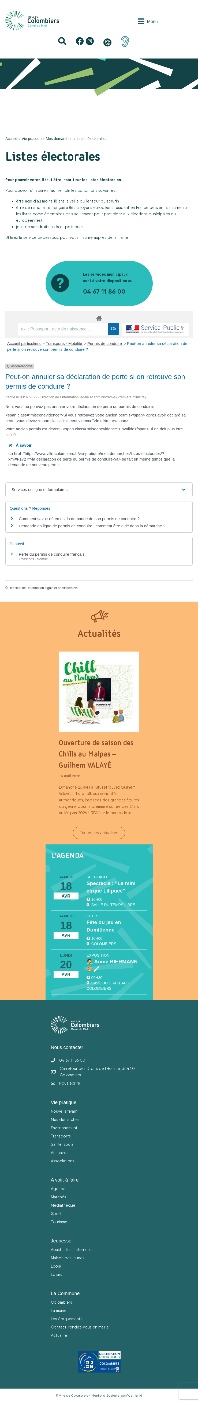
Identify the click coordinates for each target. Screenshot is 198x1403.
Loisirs (56, 1274)
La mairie (58, 1310)
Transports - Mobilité (64, 343)
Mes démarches (59, 139)
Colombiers (61, 1302)
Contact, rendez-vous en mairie (80, 1327)
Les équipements (66, 1318)
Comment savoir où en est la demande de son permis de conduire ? (79, 518)
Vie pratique (32, 139)
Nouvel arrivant (64, 1111)
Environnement (64, 1127)
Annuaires (59, 1152)
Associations (62, 1161)
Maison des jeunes (67, 1258)
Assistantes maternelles (72, 1249)
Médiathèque (63, 1205)
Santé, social (62, 1144)
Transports (61, 1136)
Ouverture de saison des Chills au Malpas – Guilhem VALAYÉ (96, 754)
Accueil (11, 139)
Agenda (58, 1188)
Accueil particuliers (24, 343)
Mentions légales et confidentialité (116, 1395)
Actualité (59, 1335)
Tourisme (59, 1221)
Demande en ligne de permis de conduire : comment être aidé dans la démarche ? (92, 526)
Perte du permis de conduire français (51, 554)
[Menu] (148, 21)
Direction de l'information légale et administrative (43, 588)
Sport (56, 1213)
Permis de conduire (105, 343)
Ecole (56, 1266)
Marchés (58, 1197)
